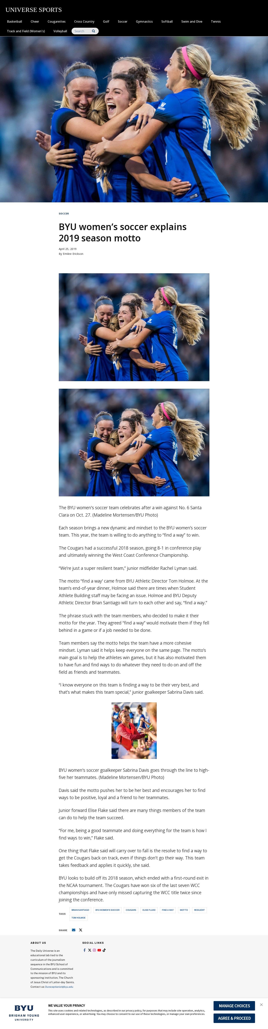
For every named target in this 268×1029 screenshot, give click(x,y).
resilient (199, 910)
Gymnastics (144, 21)
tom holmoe (79, 917)
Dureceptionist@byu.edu (46, 991)
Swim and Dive (191, 21)
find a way (168, 910)
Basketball (14, 21)
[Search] (85, 31)
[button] (262, 1005)
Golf (106, 21)
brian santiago (80, 910)
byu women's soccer (107, 910)
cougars (131, 910)
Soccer (122, 21)
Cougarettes (57, 21)
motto (184, 910)
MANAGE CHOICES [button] (234, 1005)
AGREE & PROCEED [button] (234, 1018)
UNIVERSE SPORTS (33, 9)
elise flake (149, 910)
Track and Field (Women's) (26, 31)
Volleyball (60, 31)
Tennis (216, 21)
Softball (167, 21)
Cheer (35, 21)
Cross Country (84, 21)
